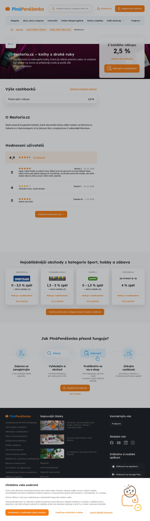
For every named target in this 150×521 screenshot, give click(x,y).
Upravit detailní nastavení (101, 512)
